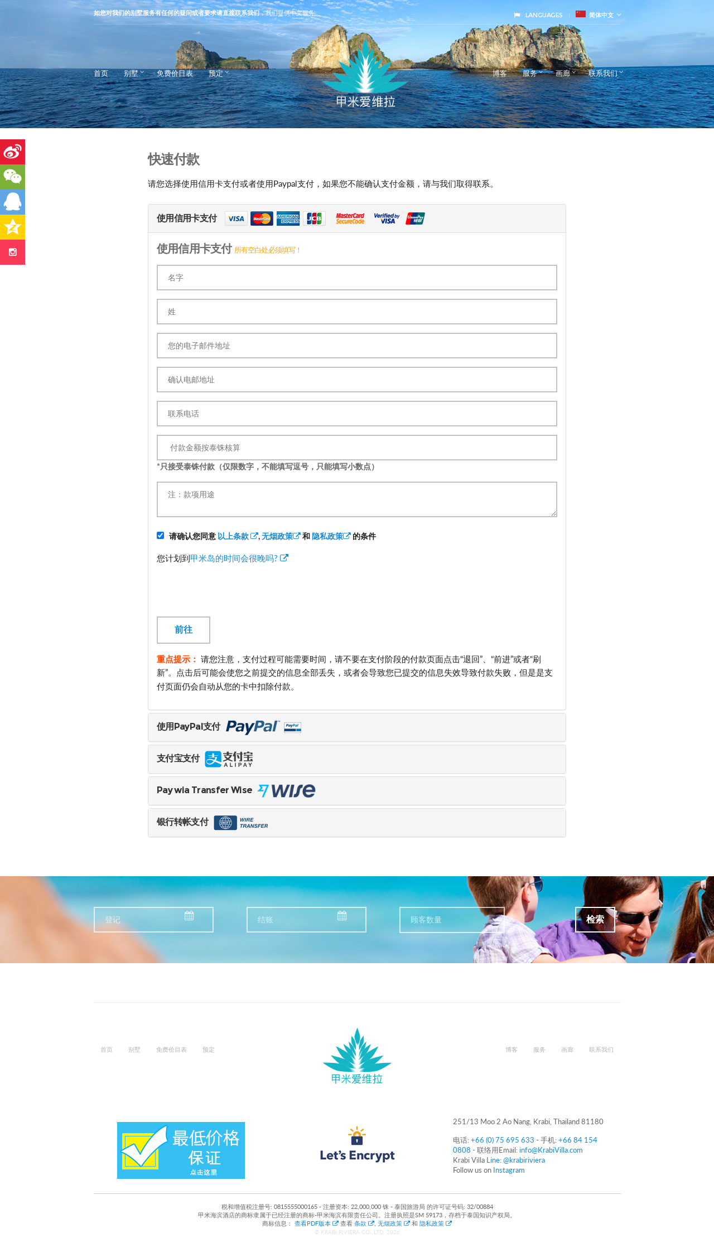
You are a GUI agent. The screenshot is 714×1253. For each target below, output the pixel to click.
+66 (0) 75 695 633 (502, 1139)
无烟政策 (281, 536)
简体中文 (595, 15)
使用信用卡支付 (299, 218)
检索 (595, 919)
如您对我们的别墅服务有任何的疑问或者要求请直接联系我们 (176, 13)
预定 (216, 73)
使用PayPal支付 (232, 726)
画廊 (563, 73)
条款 (364, 1223)
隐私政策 (331, 536)
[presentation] (241, 594)
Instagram (509, 1169)
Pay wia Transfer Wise (249, 790)
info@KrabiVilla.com (551, 1149)
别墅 (131, 73)
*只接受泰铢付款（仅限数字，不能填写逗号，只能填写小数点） (268, 466)
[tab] (357, 218)
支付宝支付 (206, 758)
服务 (530, 73)
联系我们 (602, 73)
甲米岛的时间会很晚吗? (239, 558)
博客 (500, 73)
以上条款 (238, 536)
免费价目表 (175, 73)
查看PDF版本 (317, 1223)
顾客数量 (426, 920)
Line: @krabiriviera (515, 1159)
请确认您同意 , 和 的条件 (266, 536)
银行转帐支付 (213, 822)
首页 (101, 73)
